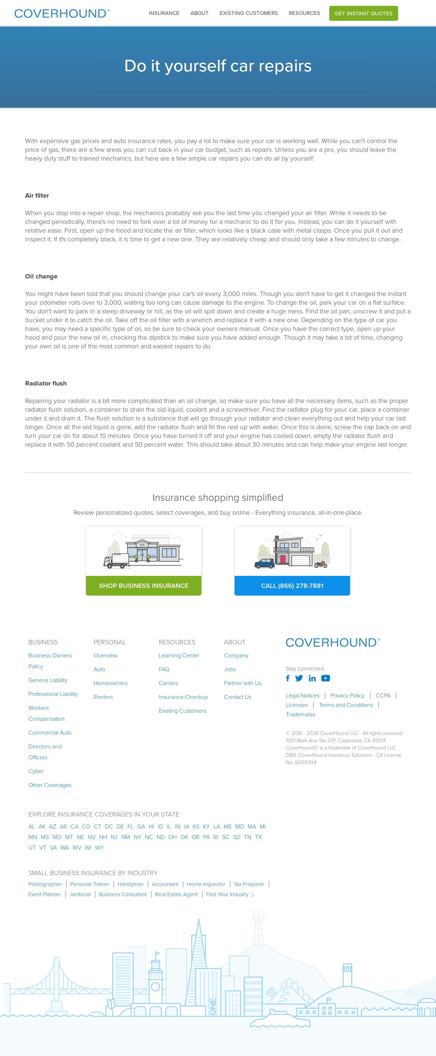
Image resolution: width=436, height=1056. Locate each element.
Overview (106, 655)
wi (88, 847)
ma (252, 826)
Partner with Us (243, 683)
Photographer (45, 884)
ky (206, 826)
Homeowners (110, 683)
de (120, 826)
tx (258, 837)
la (216, 826)
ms (45, 837)
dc (109, 826)
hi (151, 826)
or (196, 837)
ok (184, 837)
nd (161, 837)
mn (32, 837)
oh (172, 837)
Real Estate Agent (176, 894)
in (177, 826)
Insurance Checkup (183, 697)
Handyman (131, 884)
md (239, 826)
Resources (304, 13)
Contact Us (237, 697)
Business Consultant (123, 894)
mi (263, 826)
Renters (103, 697)
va (53, 847)
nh (103, 837)
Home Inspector (206, 884)
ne (80, 837)
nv (91, 837)
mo (57, 837)
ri (216, 837)
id (160, 826)
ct (97, 826)
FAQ (164, 669)
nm (125, 837)
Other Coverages (49, 785)
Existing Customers (182, 711)
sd (236, 837)
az (52, 826)
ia (186, 826)
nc (149, 837)
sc (225, 837)
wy (99, 847)
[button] (164, 13)
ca (74, 826)
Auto (99, 669)
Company (236, 655)
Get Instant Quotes (364, 13)
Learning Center (179, 655)
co (86, 826)
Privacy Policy (348, 695)
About (199, 13)
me (228, 826)
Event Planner (44, 894)
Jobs (230, 669)
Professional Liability (53, 694)
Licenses (297, 705)
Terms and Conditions (346, 705)
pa (206, 837)
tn (247, 837)
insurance (164, 13)
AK (42, 826)
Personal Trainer (89, 884)
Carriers (168, 683)
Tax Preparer (249, 884)
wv (76, 847)
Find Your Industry (227, 894)
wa (64, 847)
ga (141, 826)
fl (130, 826)
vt (42, 847)
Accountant (165, 884)
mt (69, 837)
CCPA (383, 695)
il (169, 826)
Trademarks (300, 714)
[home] (62, 12)
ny (137, 837)
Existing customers (249, 13)
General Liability (47, 680)
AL (31, 826)
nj (114, 837)
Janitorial (80, 894)
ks (196, 826)
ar (63, 826)
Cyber (36, 771)
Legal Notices (302, 695)
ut (32, 847)
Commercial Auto (49, 732)
